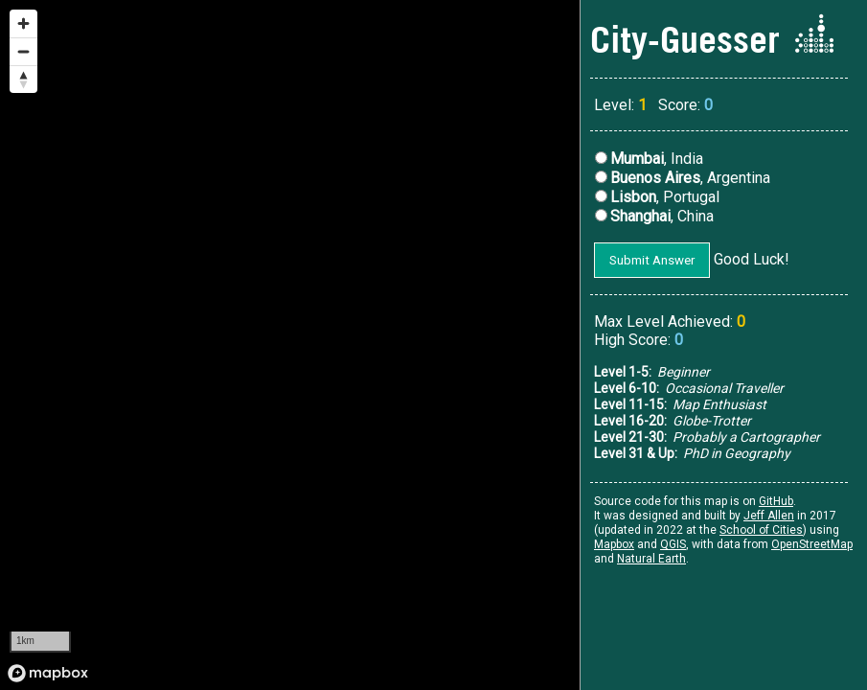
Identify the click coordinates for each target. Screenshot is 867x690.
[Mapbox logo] (48, 673)
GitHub (776, 501)
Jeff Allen (768, 515)
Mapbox (614, 544)
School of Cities (761, 530)
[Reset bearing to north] (23, 79)
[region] (290, 345)
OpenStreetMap (812, 544)
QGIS (673, 544)
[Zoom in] (23, 23)
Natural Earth (651, 558)
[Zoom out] (23, 51)
